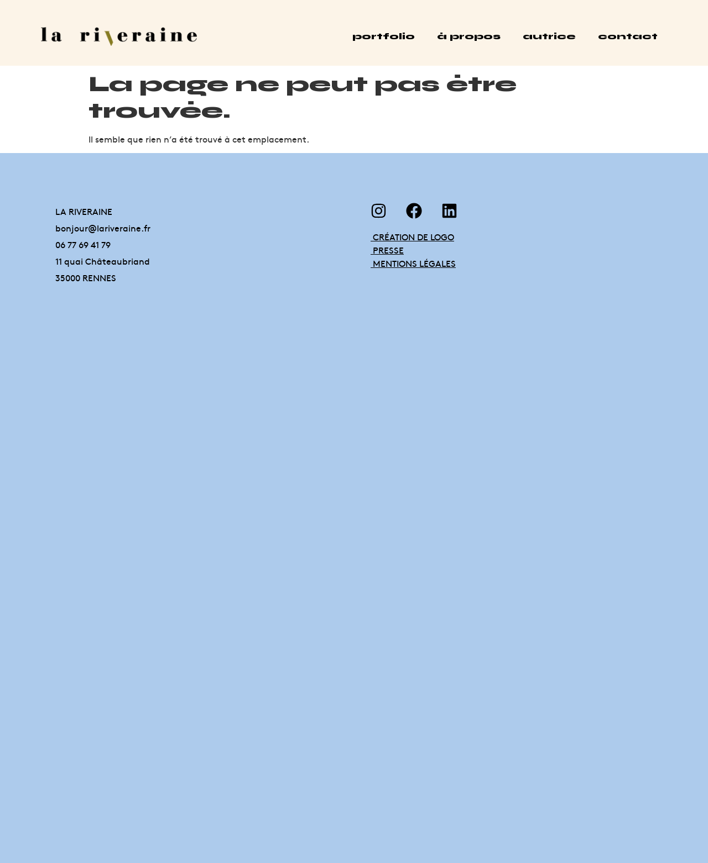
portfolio (383, 36)
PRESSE (387, 250)
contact (628, 36)
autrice (549, 36)
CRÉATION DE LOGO (412, 236)
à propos (469, 36)
